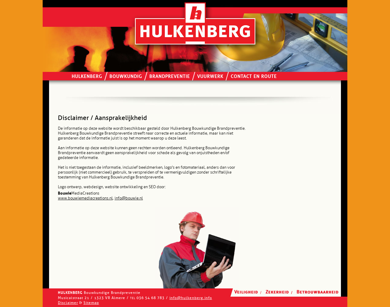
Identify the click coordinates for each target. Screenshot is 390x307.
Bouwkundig (125, 76)
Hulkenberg (87, 76)
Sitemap (91, 302)
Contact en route (254, 76)
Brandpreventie (169, 76)
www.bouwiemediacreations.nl (85, 198)
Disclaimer (68, 302)
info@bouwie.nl (129, 198)
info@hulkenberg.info (190, 297)
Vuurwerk (210, 76)
